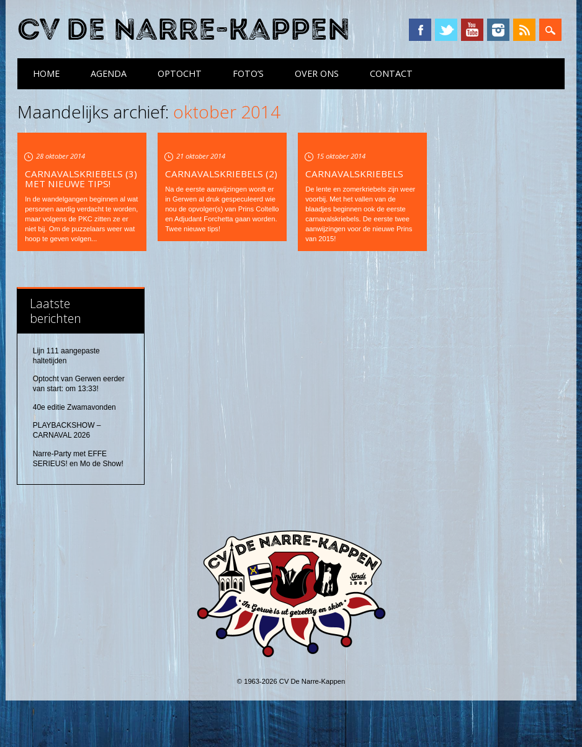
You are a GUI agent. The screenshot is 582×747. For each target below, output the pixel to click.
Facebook (420, 30)
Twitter (446, 30)
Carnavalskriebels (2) (222, 173)
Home (46, 73)
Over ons (317, 73)
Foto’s (248, 73)
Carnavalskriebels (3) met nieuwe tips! (81, 178)
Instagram (498, 30)
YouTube (472, 30)
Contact (391, 73)
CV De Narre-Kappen (183, 30)
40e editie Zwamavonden (74, 407)
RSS (524, 30)
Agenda (109, 73)
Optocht (180, 73)
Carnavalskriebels (356, 173)
